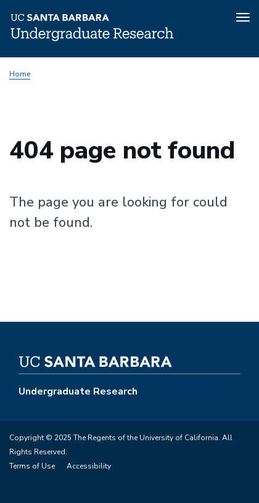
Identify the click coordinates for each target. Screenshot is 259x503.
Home (19, 74)
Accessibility (89, 466)
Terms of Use (32, 466)
